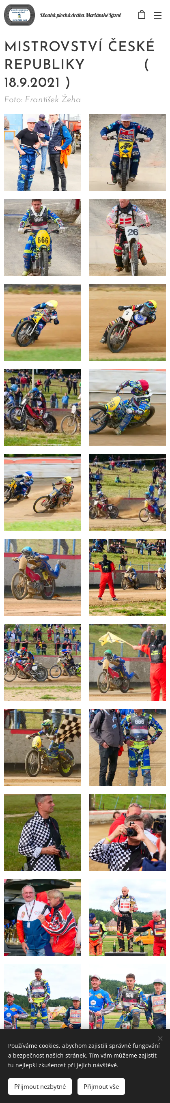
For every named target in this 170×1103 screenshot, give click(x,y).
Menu (157, 15)
